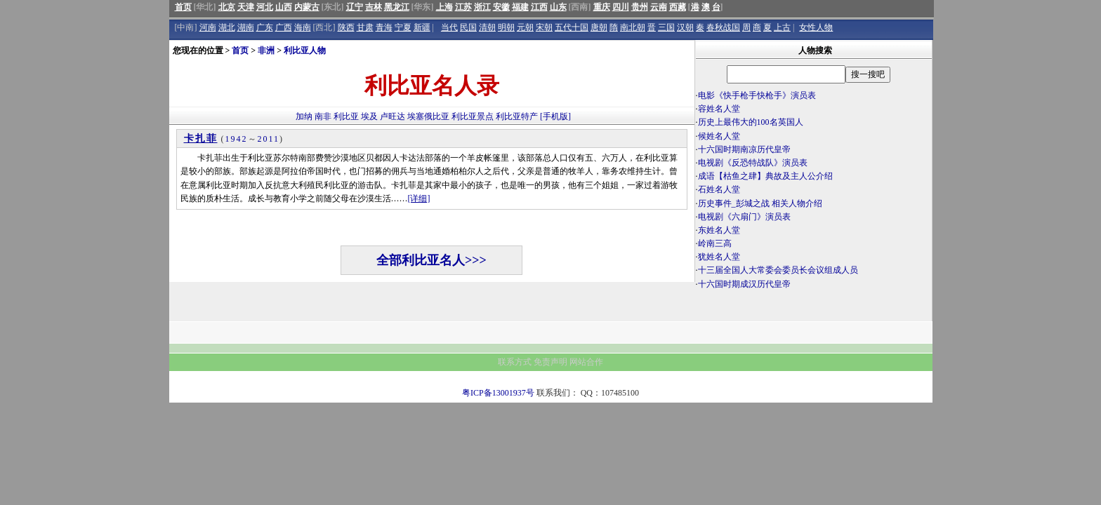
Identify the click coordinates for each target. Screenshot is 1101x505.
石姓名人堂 (719, 189)
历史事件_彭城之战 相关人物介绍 (760, 203)
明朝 (506, 27)
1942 (236, 139)
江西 (539, 7)
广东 (264, 27)
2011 (269, 139)
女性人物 (816, 27)
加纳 (304, 116)
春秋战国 (723, 27)
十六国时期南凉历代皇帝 (744, 149)
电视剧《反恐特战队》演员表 (752, 163)
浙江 (482, 7)
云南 (658, 7)
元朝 (525, 27)
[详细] (419, 198)
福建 (520, 7)
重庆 (601, 7)
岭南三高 (715, 243)
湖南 (245, 27)
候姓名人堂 (719, 136)
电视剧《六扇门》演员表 (744, 217)
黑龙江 (396, 7)
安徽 (501, 7)
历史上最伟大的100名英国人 (750, 122)
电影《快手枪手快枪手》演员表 (757, 95)
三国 (666, 27)
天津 (245, 7)
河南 (207, 27)
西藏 (677, 7)
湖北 (226, 27)
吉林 (373, 7)
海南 (302, 27)
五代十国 (571, 27)
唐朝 (599, 27)
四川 (620, 7)
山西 (283, 7)
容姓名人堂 (719, 109)
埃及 (369, 116)
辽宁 (354, 7)
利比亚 (346, 116)
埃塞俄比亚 (428, 116)
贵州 (639, 7)
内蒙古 (306, 7)
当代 (449, 27)
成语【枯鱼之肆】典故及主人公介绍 (765, 176)
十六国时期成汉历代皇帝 (744, 284)
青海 (384, 27)
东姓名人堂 (719, 230)
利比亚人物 (305, 50)
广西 (283, 27)
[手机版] (555, 116)
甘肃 (365, 27)
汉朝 (685, 27)
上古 (782, 27)
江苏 (463, 7)
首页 (183, 7)
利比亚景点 (472, 116)
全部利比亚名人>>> (431, 260)
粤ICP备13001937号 (498, 393)
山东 (558, 7)
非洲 (266, 50)
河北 (264, 7)
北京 (226, 7)
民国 (468, 27)
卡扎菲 (201, 138)
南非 (323, 116)
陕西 (346, 27)
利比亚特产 (517, 116)
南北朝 (632, 27)
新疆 (422, 27)
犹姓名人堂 (719, 257)
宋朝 (544, 27)
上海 (444, 7)
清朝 (487, 27)
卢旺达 (392, 116)
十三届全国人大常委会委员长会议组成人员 (778, 270)
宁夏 (403, 27)
